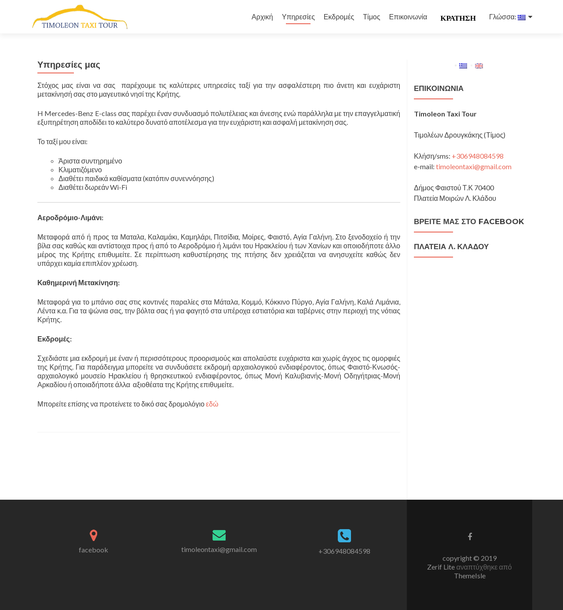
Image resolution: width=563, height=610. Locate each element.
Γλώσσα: (507, 16)
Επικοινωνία (408, 16)
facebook (93, 549)
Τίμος (371, 16)
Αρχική (262, 16)
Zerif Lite (441, 567)
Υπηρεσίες (298, 16)
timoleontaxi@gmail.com (474, 166)
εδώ (212, 403)
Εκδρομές (339, 16)
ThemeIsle (470, 575)
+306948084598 (478, 156)
